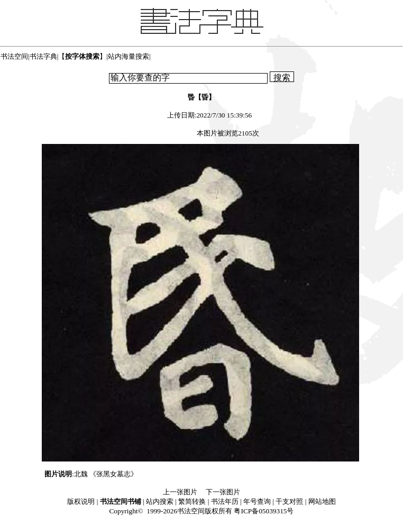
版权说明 (81, 501)
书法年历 (225, 501)
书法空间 (14, 56)
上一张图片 (180, 492)
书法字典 (43, 56)
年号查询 (257, 501)
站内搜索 (159, 501)
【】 (82, 56)
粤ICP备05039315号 (264, 511)
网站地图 (322, 501)
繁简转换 (192, 501)
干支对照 (289, 501)
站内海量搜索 (128, 56)
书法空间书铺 (120, 501)
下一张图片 (223, 492)
